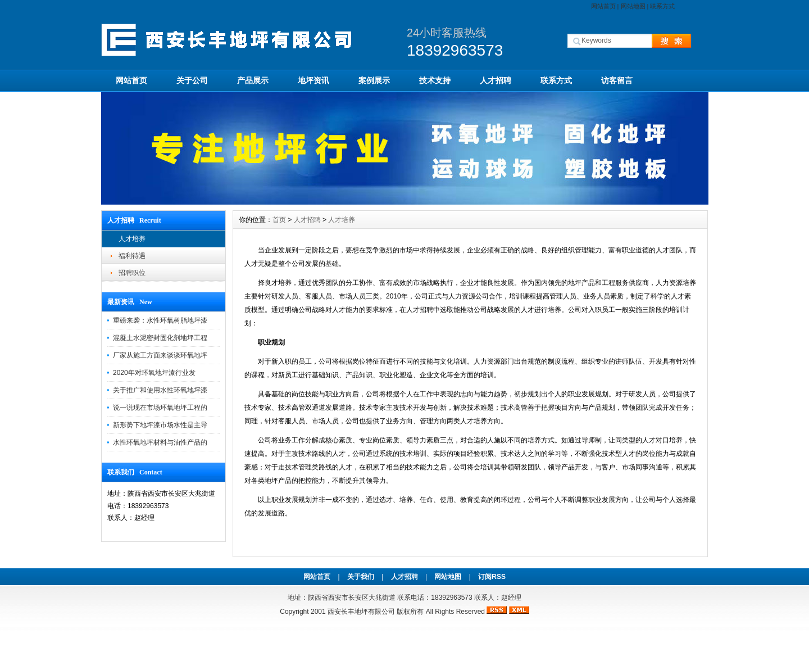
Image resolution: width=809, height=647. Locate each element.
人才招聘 (495, 80)
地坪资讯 (313, 80)
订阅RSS (492, 577)
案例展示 (374, 80)
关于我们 (360, 577)
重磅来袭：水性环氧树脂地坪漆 (160, 320)
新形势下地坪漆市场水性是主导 (160, 425)
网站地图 (633, 6)
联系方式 (662, 6)
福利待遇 (132, 256)
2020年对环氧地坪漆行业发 (154, 373)
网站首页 (603, 6)
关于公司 (192, 80)
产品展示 (253, 80)
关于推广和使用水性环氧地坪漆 (160, 390)
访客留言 (617, 80)
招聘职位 (132, 273)
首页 (279, 220)
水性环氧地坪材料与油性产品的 (160, 442)
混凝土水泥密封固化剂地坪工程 (160, 338)
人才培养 (132, 239)
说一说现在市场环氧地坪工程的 (160, 407)
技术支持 (435, 80)
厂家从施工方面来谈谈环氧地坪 (160, 355)
